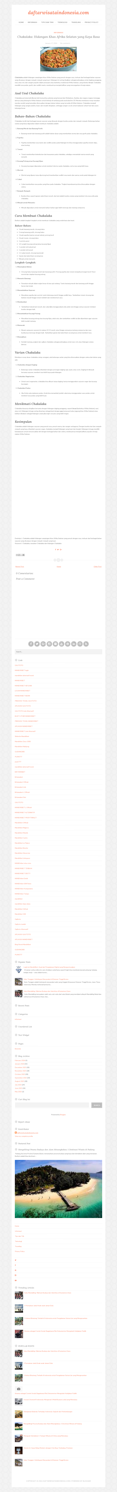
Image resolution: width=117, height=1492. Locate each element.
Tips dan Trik (47, 22)
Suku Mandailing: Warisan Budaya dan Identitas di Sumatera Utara (47, 991)
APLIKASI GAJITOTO (23, 706)
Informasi (32, 22)
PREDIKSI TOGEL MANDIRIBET (26, 721)
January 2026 (19, 1064)
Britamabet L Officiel (22, 792)
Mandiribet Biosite (21, 848)
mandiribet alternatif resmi (24, 675)
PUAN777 (18, 757)
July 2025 (18, 1085)
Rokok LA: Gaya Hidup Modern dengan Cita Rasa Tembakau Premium (48, 1448)
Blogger (63, 1115)
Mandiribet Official (21, 823)
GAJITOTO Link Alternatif (24, 711)
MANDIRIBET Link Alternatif (25, 731)
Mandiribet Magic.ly (22, 828)
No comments (65, 43)
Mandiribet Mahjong (22, 746)
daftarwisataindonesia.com (58, 12)
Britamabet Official (21, 782)
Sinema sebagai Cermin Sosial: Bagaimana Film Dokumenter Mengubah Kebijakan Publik (55, 1331)
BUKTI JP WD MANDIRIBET (25, 716)
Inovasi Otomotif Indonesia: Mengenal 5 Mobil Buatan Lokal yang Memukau (50, 1400)
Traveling (76, 22)
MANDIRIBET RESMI (22, 696)
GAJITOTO (19, 665)
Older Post (98, 566)
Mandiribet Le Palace (22, 843)
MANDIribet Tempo (22, 894)
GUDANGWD (20, 752)
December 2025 (20, 1067)
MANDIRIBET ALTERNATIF (25, 812)
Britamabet (19, 777)
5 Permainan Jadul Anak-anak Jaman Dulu (38, 1306)
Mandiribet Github (21, 909)
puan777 (18, 762)
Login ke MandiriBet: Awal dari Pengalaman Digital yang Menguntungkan (49, 967)
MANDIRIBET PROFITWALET (26, 818)
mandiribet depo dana (22, 904)
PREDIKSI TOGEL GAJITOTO (26, 701)
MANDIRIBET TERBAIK (23, 868)
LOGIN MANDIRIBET (22, 691)
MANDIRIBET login (22, 670)
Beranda (18, 1049)
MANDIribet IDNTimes (23, 884)
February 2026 (20, 1060)
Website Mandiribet (22, 736)
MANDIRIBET (20, 680)
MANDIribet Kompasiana (24, 889)
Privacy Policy (91, 22)
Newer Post (19, 566)
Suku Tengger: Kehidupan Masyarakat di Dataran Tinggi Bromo (46, 979)
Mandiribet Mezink (21, 833)
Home (21, 22)
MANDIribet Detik (21, 878)
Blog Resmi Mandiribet (23, 944)
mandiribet (19, 899)
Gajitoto (18, 919)
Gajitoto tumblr (20, 924)
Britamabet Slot (20, 797)
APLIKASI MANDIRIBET (24, 726)
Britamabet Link (20, 787)
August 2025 (19, 1081)
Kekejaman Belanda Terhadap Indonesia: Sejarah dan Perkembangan (48, 1412)
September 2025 (21, 1078)
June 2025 (18, 1088)
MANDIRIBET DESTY (22, 873)
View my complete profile (24, 1136)
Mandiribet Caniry (21, 838)
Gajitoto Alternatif (21, 929)
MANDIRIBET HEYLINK (23, 686)
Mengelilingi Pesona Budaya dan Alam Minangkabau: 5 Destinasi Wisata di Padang (56, 1149)
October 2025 (20, 1074)
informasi (58, 33)
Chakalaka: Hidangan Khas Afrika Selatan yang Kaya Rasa (58, 37)
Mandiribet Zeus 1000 (23, 741)
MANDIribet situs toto (23, 863)
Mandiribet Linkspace (22, 858)
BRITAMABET (20, 772)
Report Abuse (24, 1122)
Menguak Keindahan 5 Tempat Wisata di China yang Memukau (46, 1436)
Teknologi (62, 22)
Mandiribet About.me (22, 853)
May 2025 (18, 1092)
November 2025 (20, 1071)
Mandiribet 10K (20, 914)
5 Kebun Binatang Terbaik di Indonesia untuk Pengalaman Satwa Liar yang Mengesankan (55, 1318)
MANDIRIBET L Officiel (23, 807)
